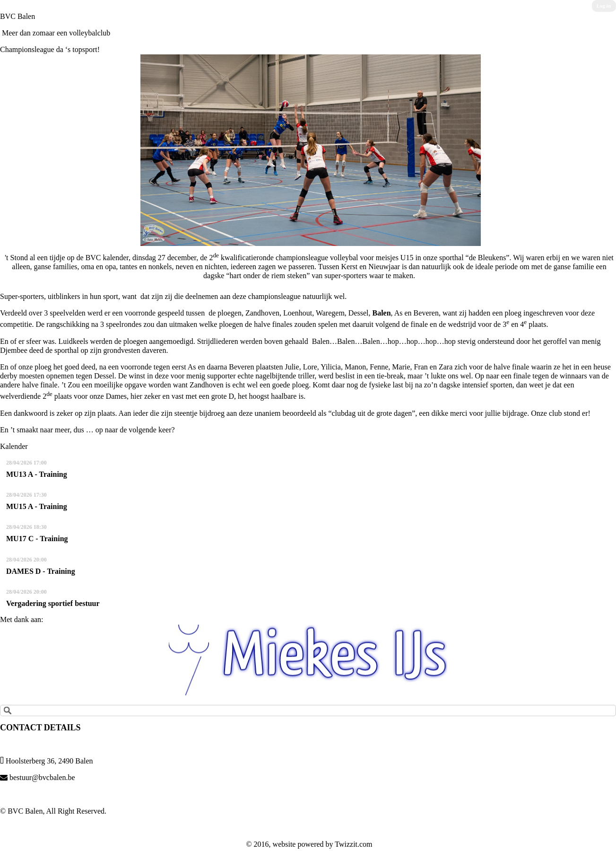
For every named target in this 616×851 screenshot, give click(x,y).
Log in (604, 6)
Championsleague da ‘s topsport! (50, 49)
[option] (308, 659)
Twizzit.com (353, 844)
